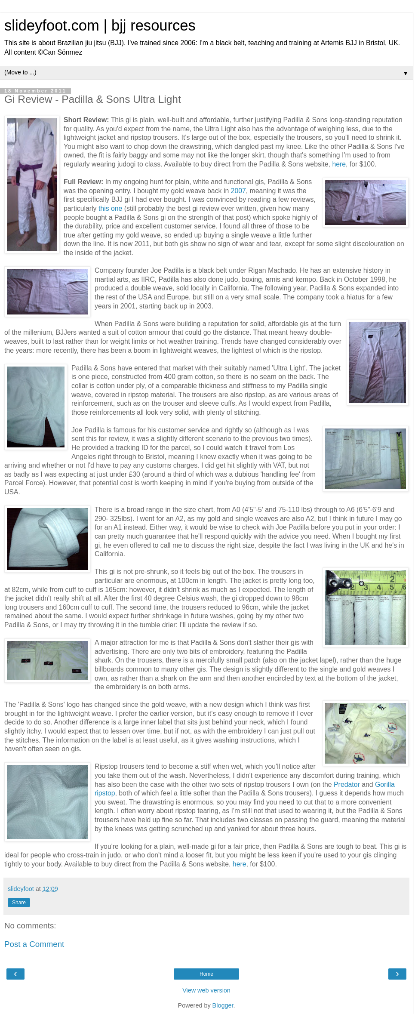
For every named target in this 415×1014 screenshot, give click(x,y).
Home (206, 974)
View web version (206, 990)
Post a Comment (34, 944)
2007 (238, 190)
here (339, 164)
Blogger (223, 1005)
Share (19, 903)
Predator (347, 784)
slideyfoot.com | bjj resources (100, 25)
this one (110, 208)
